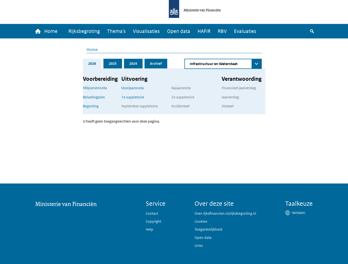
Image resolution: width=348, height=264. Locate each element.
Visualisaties (146, 31)
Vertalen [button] (298, 212)
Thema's (116, 31)
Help (149, 229)
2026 (92, 63)
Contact (152, 213)
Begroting (91, 106)
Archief (156, 63)
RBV (222, 31)
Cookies (201, 221)
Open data (178, 31)
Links (199, 245)
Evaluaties (245, 31)
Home (92, 49)
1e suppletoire (132, 97)
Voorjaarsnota (132, 88)
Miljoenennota (95, 88)
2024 (133, 63)
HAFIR (203, 31)
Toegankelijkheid (208, 229)
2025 (112, 63)
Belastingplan (94, 97)
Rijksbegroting (84, 31)
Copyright (153, 221)
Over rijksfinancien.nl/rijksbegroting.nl (225, 213)
